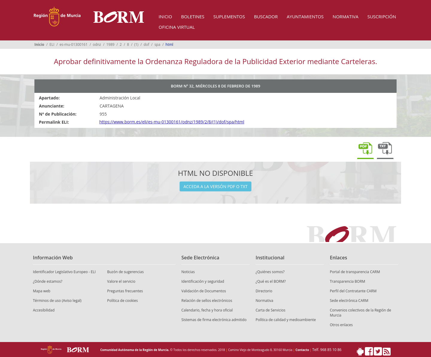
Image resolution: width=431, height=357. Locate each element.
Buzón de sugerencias (125, 271)
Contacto (302, 350)
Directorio (264, 291)
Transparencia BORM (347, 281)
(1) (136, 44)
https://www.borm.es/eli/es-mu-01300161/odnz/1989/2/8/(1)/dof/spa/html (171, 122)
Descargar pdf (365, 149)
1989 (110, 44)
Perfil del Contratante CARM (353, 291)
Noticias (188, 271)
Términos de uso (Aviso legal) (57, 300)
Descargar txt (385, 149)
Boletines (192, 16)
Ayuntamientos (305, 16)
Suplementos (229, 16)
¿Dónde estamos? (47, 281)
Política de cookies (122, 300)
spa (157, 44)
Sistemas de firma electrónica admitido (214, 319)
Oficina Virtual (177, 27)
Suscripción (381, 16)
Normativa (345, 16)
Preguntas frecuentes (125, 291)
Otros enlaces (341, 324)
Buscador (266, 16)
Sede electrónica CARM (349, 300)
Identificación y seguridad (202, 281)
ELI (51, 44)
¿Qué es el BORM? (271, 281)
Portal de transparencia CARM (355, 271)
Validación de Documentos (203, 291)
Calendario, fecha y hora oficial (207, 310)
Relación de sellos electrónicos (206, 300)
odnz (97, 44)
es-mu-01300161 (74, 44)
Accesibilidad (43, 310)
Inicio (165, 16)
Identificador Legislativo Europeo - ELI (64, 271)
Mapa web (41, 291)
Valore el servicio (121, 281)
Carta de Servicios (270, 310)
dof (146, 44)
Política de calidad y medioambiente (286, 319)
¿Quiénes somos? (270, 271)
